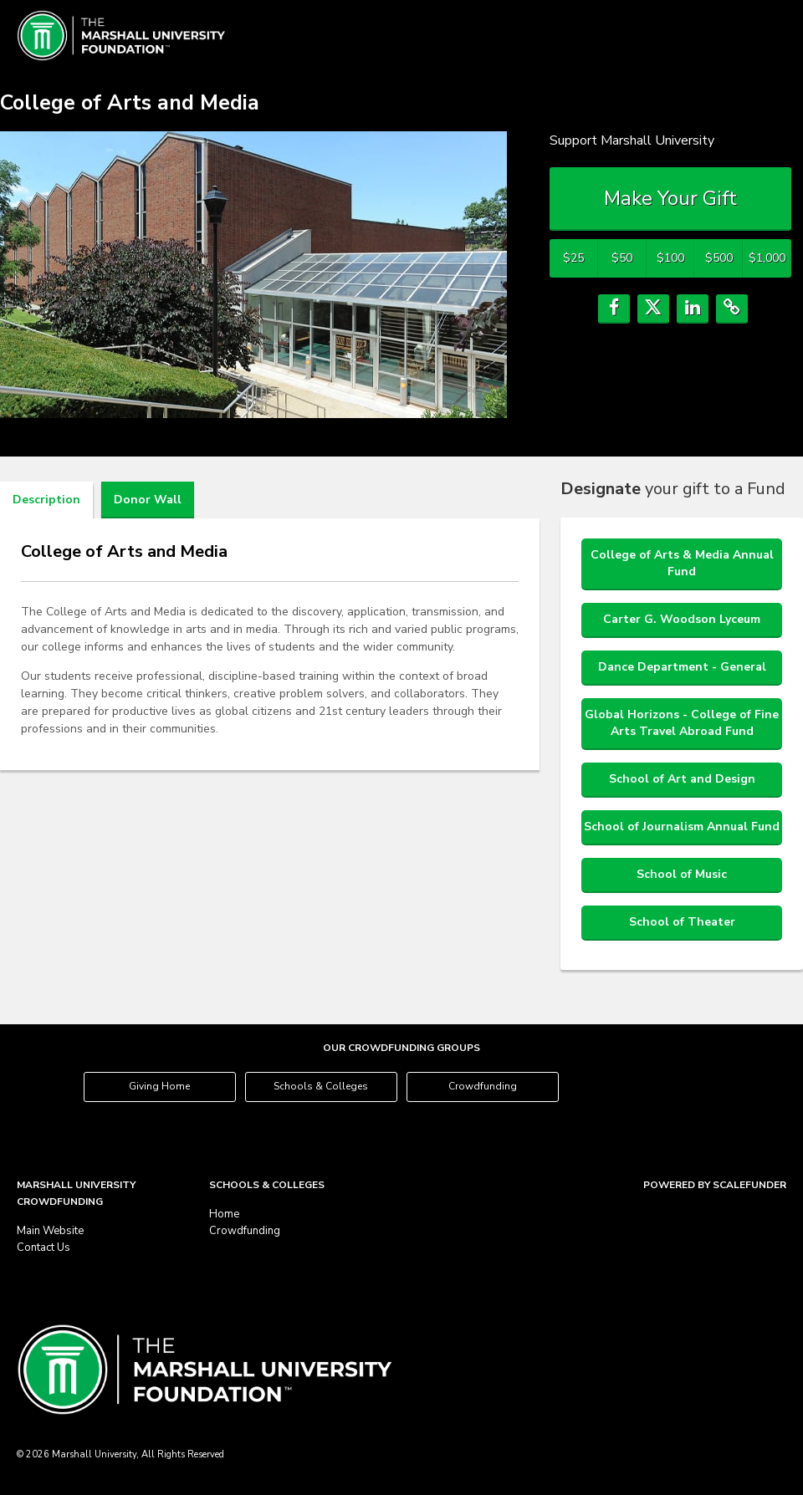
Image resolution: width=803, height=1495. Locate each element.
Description (46, 500)
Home (224, 1214)
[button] (614, 309)
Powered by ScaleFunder (714, 1184)
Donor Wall (148, 500)
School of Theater (682, 922)
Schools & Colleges (321, 1086)
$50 (621, 258)
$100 (670, 258)
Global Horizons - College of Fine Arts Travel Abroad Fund (682, 723)
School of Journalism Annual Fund (682, 826)
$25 (573, 258)
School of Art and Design (682, 779)
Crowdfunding (482, 1086)
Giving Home (159, 1086)
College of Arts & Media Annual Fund (682, 563)
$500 (719, 258)
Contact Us (43, 1247)
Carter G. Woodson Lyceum (681, 619)
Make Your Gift (670, 198)
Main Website (50, 1230)
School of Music (682, 874)
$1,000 (767, 258)
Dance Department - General (682, 667)
